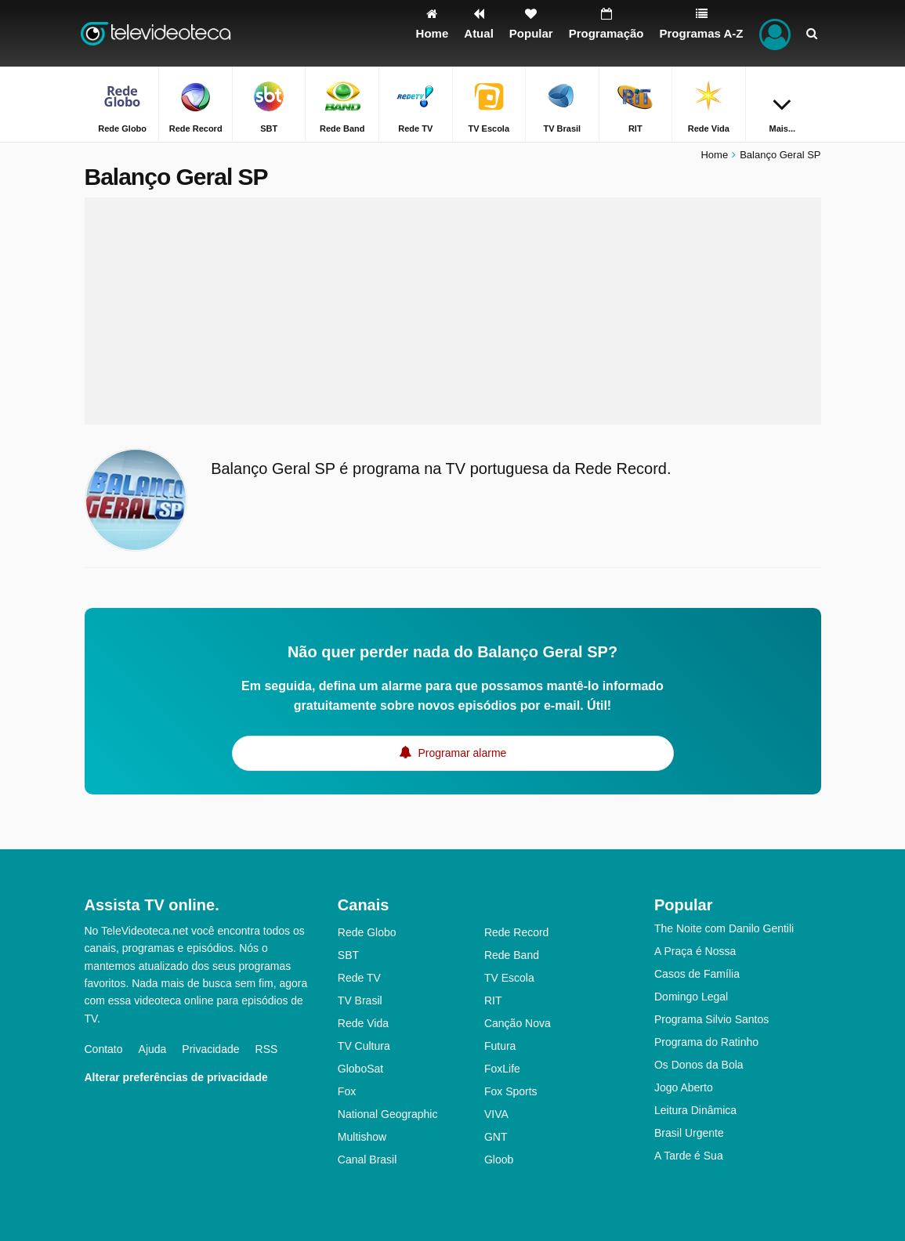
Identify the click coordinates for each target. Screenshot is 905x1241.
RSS (266, 1049)
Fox (347, 1091)
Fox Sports (511, 1091)
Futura (500, 1046)
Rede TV (359, 977)
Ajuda (153, 1049)
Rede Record (516, 932)
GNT (496, 1137)
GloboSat (360, 1068)
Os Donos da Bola (699, 1064)
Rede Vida (363, 1023)
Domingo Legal (691, 996)
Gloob (498, 1159)
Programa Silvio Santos (711, 1019)
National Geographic (388, 1114)
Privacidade (210, 1049)
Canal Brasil (367, 1159)
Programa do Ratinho (706, 1042)
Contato (104, 1049)
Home (714, 155)
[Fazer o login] (774, 33)
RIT (493, 1000)
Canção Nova (517, 1023)
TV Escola (509, 977)
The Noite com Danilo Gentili (724, 928)
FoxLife (502, 1068)
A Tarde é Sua (688, 1155)
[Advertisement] (452, 311)
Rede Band (511, 955)
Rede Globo (367, 932)
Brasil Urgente (689, 1133)
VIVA (496, 1114)
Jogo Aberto (683, 1087)
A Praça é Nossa (695, 951)
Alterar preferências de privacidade (176, 1077)
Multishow (362, 1137)
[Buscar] (811, 33)
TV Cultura (364, 1046)
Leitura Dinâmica (695, 1110)
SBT (348, 955)
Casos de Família (697, 974)
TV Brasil (360, 1000)
